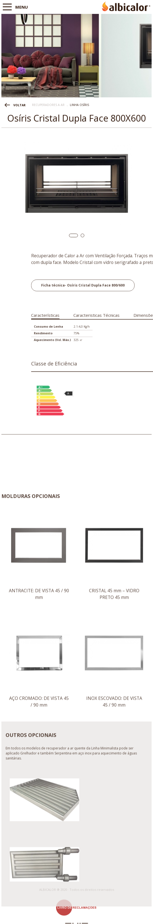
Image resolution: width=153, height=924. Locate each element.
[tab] (84, 314)
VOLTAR (19, 105)
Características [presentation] (84, 315)
